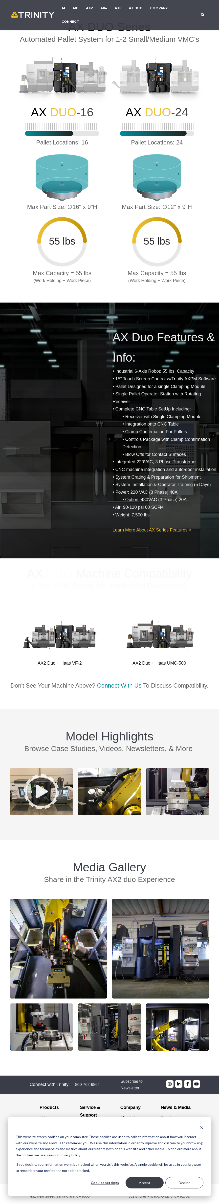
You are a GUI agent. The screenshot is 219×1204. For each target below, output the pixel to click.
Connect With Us (119, 674)
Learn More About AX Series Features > (151, 530)
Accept (144, 1183)
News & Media (176, 1107)
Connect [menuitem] (70, 21)
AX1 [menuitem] (75, 8)
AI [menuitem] (63, 8)
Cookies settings (105, 1183)
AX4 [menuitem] (103, 8)
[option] (60, 642)
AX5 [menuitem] (118, 8)
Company (130, 1107)
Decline (184, 1183)
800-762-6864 (87, 1084)
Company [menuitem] (159, 8)
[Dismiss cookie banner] (201, 1127)
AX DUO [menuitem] (136, 8)
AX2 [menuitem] (89, 8)
